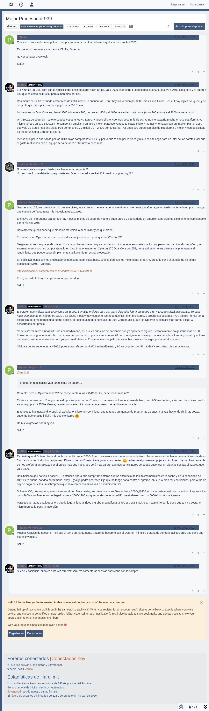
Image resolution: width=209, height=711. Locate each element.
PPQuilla (22, 37)
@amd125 (36, 164)
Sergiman (22, 164)
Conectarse (34, 633)
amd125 (21, 85)
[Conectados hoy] (68, 658)
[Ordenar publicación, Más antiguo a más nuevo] (168, 26)
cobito (29, 669)
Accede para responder (189, 26)
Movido (12, 26)
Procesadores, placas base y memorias (41, 26)
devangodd (14, 691)
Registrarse (16, 633)
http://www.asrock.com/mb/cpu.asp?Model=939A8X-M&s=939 (54, 271)
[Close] (201, 602)
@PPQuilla (52, 306)
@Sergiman (36, 202)
